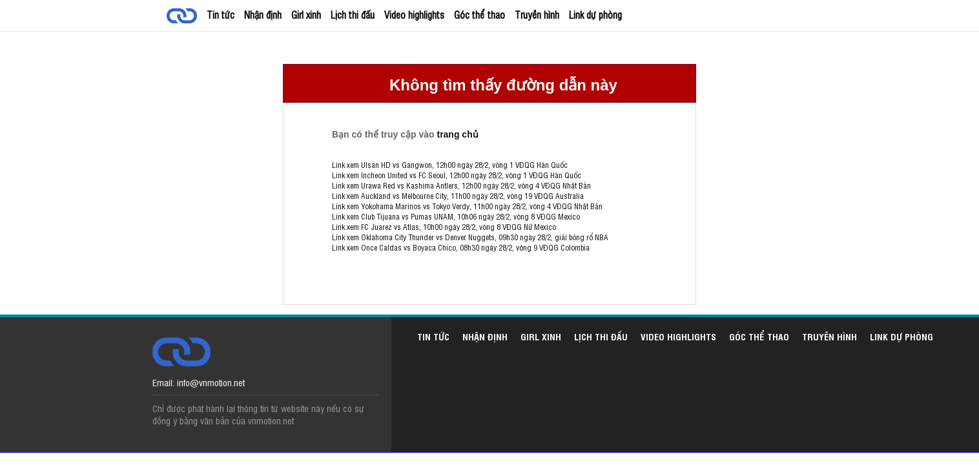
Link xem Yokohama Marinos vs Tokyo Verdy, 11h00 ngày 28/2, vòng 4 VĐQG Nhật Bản (467, 206)
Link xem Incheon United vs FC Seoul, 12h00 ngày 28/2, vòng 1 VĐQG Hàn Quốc (456, 175)
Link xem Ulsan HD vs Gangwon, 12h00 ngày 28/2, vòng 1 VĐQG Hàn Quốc (450, 165)
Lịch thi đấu (353, 14)
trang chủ (457, 134)
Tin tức (220, 14)
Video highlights (414, 14)
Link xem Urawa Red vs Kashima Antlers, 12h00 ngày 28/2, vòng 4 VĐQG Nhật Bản (461, 185)
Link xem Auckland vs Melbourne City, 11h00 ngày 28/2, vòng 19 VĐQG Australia (458, 196)
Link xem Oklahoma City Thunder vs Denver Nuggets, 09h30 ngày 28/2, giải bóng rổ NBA (470, 237)
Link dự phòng (595, 14)
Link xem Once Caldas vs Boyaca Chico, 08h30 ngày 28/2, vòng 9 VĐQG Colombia (461, 247)
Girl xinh (306, 14)
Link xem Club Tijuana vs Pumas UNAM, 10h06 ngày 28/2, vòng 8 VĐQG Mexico (456, 216)
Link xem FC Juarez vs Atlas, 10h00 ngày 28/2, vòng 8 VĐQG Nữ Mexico (444, 227)
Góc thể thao (479, 14)
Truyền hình (537, 14)
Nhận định (263, 14)
